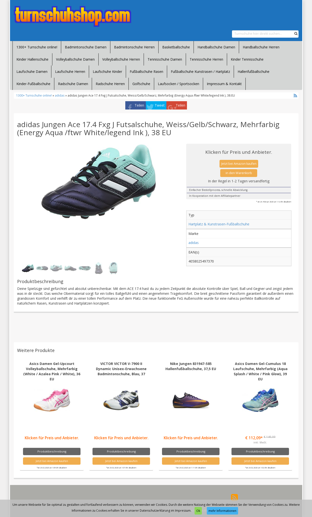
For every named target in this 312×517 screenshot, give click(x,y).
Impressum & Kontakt (224, 83)
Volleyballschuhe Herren (121, 59)
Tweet (160, 105)
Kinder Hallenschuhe (32, 59)
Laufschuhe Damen (31, 71)
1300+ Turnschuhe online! (36, 47)
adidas (60, 95)
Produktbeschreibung (51, 451)
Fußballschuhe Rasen (146, 71)
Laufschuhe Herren (70, 71)
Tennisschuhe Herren (206, 59)
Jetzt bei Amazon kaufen (238, 164)
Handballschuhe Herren (261, 47)
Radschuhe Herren (110, 83)
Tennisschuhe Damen (165, 59)
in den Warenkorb (239, 173)
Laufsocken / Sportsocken (178, 83)
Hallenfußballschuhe (253, 71)
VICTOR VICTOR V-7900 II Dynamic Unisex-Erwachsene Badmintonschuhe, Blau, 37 (121, 368)
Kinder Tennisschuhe (247, 59)
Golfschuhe (141, 83)
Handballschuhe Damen (216, 47)
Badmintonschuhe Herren (134, 47)
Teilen (139, 105)
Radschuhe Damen (73, 83)
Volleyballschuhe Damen (75, 59)
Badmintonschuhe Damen (85, 47)
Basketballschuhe (176, 47)
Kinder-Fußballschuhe (33, 83)
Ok (198, 511)
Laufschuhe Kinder (107, 71)
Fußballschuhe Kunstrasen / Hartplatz (200, 71)
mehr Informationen (222, 511)
